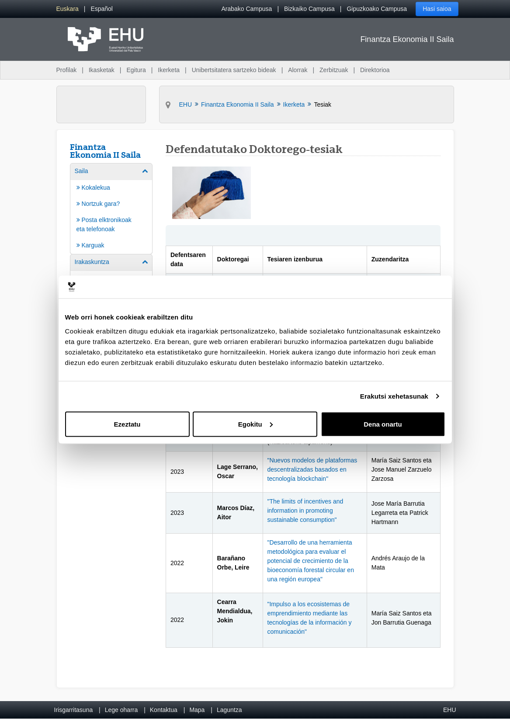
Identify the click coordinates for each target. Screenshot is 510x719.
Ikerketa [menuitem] (169, 69)
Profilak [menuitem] (66, 69)
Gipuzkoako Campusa (377, 8)
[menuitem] (67, 9)
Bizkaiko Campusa (309, 8)
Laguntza (229, 709)
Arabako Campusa (246, 8)
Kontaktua (163, 709)
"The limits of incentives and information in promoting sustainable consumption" (305, 510)
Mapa (197, 709)
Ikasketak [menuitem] (101, 69)
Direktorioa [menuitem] (375, 69)
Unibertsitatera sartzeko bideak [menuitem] (234, 69)
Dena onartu (383, 423)
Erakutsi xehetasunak (394, 396)
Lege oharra (121, 709)
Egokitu (255, 423)
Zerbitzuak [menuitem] (333, 69)
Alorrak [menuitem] (297, 69)
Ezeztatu (127, 423)
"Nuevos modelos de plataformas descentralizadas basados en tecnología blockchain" (312, 469)
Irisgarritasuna (73, 709)
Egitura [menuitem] (136, 69)
